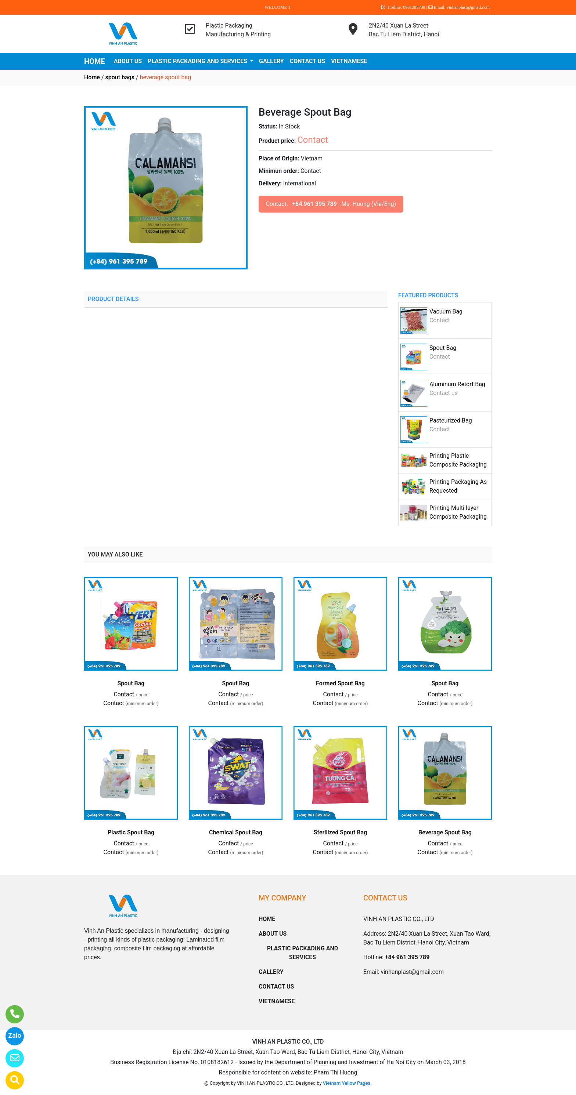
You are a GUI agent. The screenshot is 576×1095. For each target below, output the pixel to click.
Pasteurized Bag (450, 420)
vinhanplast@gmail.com (412, 971)
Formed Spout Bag (340, 683)
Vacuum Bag (445, 311)
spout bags (119, 77)
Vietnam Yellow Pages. (347, 1083)
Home (92, 77)
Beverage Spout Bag (445, 832)
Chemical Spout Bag (235, 832)
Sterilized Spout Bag (340, 832)
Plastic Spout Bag (131, 832)
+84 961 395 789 (314, 203)
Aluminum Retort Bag (457, 384)
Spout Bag (442, 347)
